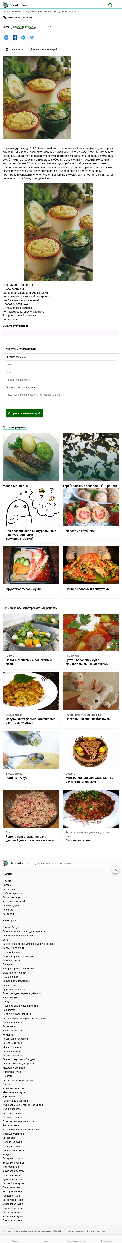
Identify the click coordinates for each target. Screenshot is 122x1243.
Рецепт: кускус (16, 778)
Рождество (9, 1010)
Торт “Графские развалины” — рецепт (90, 486)
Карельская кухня (13, 1216)
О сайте (7, 880)
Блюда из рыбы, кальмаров (18, 956)
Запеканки (9, 1026)
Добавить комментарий (43, 49)
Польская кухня (12, 1187)
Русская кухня (11, 1125)
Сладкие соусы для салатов (18, 1121)
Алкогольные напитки (15, 1100)
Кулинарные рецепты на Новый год (23, 1104)
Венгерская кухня (13, 1191)
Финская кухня (11, 1166)
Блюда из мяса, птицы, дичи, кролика (24, 931)
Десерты (71, 773)
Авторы (7, 885)
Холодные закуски (13, 948)
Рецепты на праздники (16, 1038)
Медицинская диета (14, 1067)
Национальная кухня (14, 1030)
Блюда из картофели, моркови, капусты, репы (89, 834)
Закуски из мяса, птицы (16, 981)
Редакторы (9, 889)
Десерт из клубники (80, 531)
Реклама (8, 909)
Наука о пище (10, 976)
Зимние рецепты (12, 1055)
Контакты (8, 914)
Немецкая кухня (12, 1175)
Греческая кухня (12, 1195)
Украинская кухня (13, 1204)
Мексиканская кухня (14, 1092)
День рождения (11, 1146)
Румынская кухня (12, 1179)
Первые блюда (11, 952)
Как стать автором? (14, 901)
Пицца (6, 1001)
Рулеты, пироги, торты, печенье (84, 714)
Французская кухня (14, 1133)
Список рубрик (11, 905)
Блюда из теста (11, 960)
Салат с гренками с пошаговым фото (29, 662)
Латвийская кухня (13, 1208)
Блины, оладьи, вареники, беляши (22, 993)
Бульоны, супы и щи (14, 989)
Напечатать (14, 49)
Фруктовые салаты (13, 1171)
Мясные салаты (12, 1047)
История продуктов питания (18, 968)
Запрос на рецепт (13, 897)
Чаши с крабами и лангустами (88, 589)
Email (9, 372)
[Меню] (116, 5)
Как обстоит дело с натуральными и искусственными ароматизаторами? (31, 534)
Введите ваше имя (16, 357)
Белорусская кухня (13, 1199)
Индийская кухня (12, 1071)
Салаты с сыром (12, 1113)
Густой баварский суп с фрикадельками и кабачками (87, 662)
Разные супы (73, 656)
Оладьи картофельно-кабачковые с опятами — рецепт (30, 720)
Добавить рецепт (12, 893)
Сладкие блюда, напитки (17, 1014)
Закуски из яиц (11, 1051)
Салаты (10, 656)
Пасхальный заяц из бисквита (88, 719)
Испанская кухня (12, 1142)
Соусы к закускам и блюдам (19, 1059)
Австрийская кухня (13, 1158)
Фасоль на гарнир (79, 840)
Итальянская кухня (13, 1088)
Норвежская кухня (13, 1150)
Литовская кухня (12, 1220)
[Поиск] (110, 5)
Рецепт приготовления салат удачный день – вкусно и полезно (30, 838)
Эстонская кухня (12, 1212)
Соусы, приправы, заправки (18, 1063)
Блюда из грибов (12, 1043)
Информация (10, 997)
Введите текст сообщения (20, 387)
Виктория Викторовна (23, 27)
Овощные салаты (12, 1022)
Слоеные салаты (12, 1117)
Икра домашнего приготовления (21, 1129)
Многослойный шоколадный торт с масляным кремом (90, 779)
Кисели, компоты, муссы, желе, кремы (24, 1018)
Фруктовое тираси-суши (23, 589)
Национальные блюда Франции (21, 1005)
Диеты (6, 1084)
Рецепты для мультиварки (18, 1080)
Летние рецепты (12, 1109)
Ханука (7, 1154)
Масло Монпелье (15, 486)
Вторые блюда (14, 714)
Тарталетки (9, 1096)
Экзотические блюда (15, 972)
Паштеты (8, 1076)
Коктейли (8, 1034)
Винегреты (9, 1138)
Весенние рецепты (13, 1162)
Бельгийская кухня (13, 1183)
